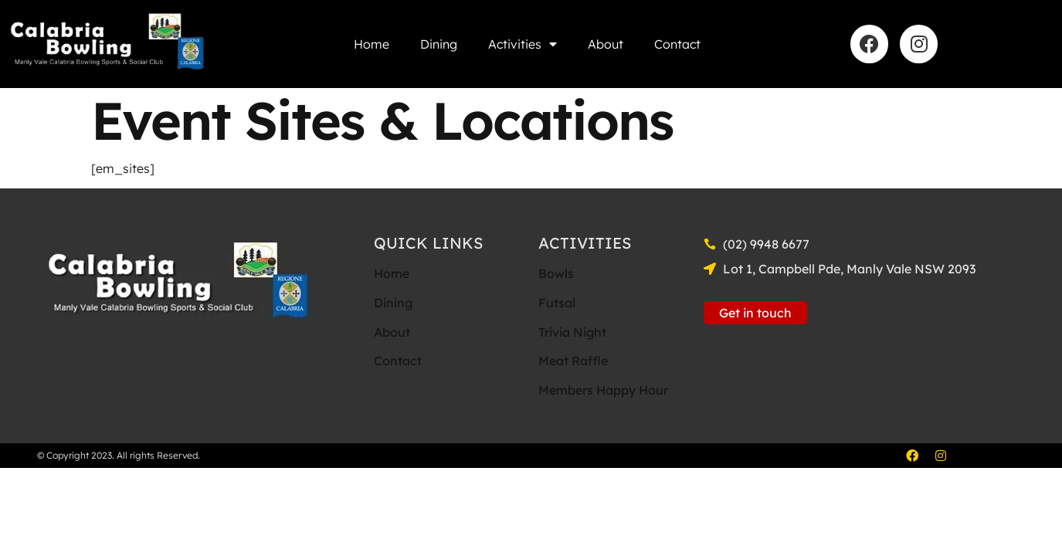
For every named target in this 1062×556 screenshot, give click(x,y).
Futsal (556, 302)
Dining (438, 44)
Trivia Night (572, 332)
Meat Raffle (573, 360)
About (605, 44)
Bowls (556, 273)
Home (371, 44)
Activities (522, 44)
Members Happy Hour (603, 390)
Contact (677, 44)
